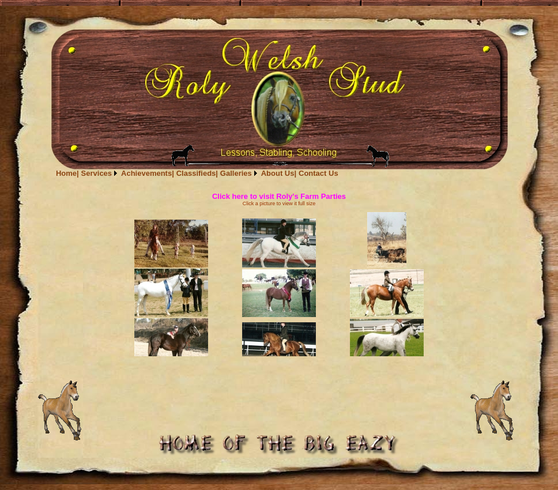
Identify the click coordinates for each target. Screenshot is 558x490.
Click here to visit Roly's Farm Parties (279, 196)
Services (96, 173)
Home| (67, 173)
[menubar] (197, 173)
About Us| (278, 173)
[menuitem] (67, 173)
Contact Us (318, 173)
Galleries (236, 173)
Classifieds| (197, 173)
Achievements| (147, 173)
